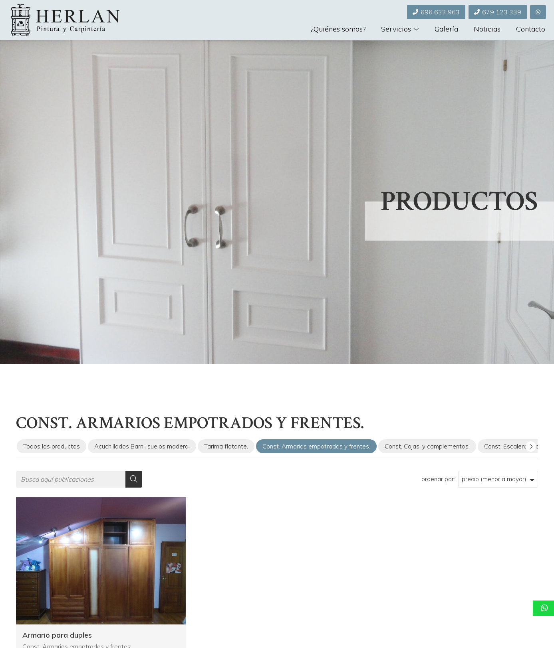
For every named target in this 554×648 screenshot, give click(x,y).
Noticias (487, 30)
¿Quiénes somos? (338, 30)
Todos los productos (51, 446)
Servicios (396, 30)
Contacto (530, 30)
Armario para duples (57, 635)
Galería (446, 30)
